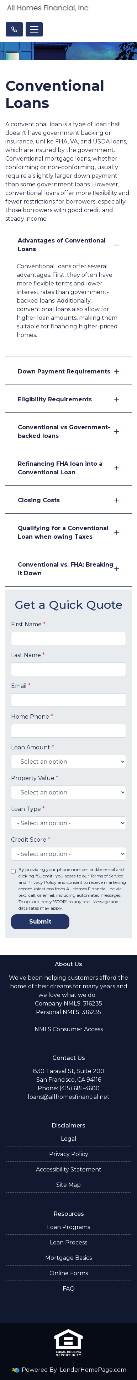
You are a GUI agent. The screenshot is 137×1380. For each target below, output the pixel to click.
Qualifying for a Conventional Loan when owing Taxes (68, 532)
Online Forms (68, 1273)
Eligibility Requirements (68, 399)
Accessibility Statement (68, 1169)
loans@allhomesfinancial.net (69, 1096)
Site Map (68, 1184)
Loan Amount (32, 747)
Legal (69, 1138)
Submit (40, 921)
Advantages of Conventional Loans (68, 245)
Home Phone (32, 716)
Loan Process (68, 1242)
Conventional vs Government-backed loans (68, 431)
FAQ (69, 1288)
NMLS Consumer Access (69, 1029)
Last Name (28, 655)
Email (21, 685)
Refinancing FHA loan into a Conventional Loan (68, 468)
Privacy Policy (42, 882)
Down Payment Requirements (68, 371)
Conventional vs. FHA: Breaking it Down (68, 569)
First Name (28, 624)
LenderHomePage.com (93, 1369)
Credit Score (30, 839)
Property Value (34, 778)
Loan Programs (68, 1227)
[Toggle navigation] (34, 29)
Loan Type (28, 809)
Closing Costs (68, 500)
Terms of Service (106, 876)
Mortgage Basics (68, 1257)
